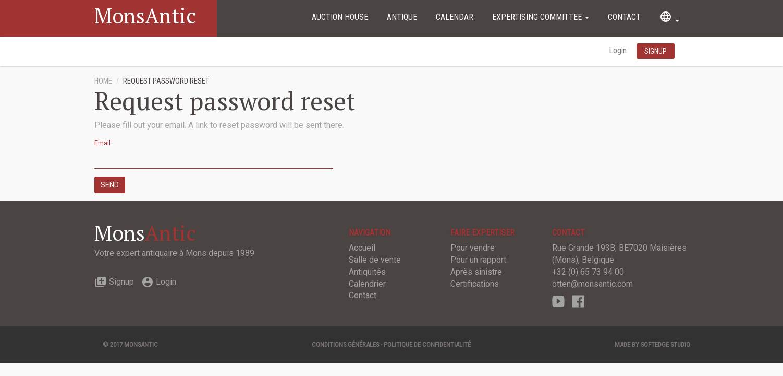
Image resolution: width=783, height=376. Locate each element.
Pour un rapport (478, 260)
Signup (114, 282)
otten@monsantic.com (592, 284)
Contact (624, 17)
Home (103, 81)
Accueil (362, 248)
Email (102, 143)
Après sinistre (476, 272)
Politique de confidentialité (427, 344)
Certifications (474, 284)
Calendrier (367, 284)
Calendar (454, 17)
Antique (402, 17)
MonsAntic (145, 15)
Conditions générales (345, 344)
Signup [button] (655, 51)
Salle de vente (375, 260)
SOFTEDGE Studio (665, 344)
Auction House (340, 17)
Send (110, 185)
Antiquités (367, 272)
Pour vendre (472, 248)
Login (619, 50)
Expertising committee (540, 17)
